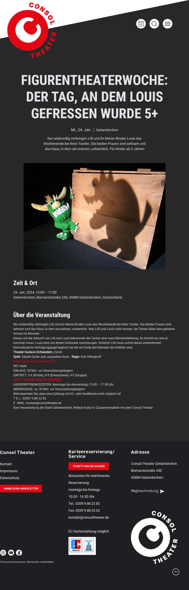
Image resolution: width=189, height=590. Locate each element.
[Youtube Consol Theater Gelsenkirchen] (11, 553)
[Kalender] (141, 24)
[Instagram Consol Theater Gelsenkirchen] (3, 553)
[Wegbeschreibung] (151, 491)
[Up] (154, 24)
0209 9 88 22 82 (88, 503)
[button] (167, 24)
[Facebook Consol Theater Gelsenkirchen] (19, 553)
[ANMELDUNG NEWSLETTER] (21, 488)
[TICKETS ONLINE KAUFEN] (88, 466)
